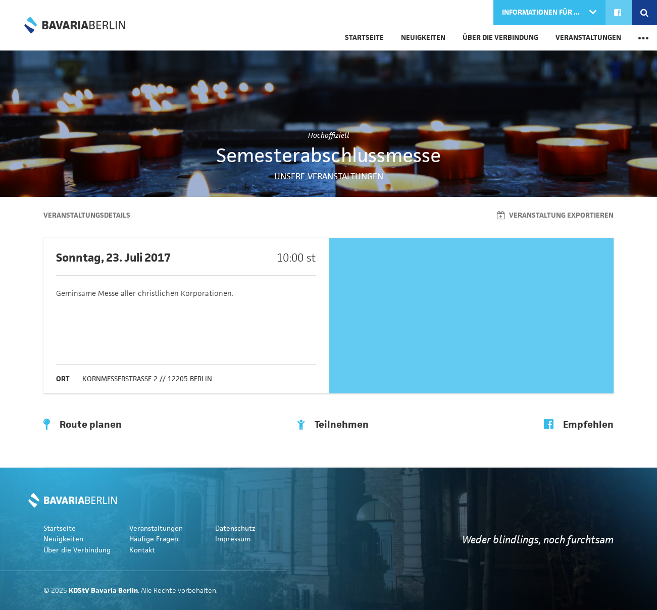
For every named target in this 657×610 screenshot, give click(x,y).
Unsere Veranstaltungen (328, 176)
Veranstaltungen (588, 37)
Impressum (232, 539)
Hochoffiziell (328, 135)
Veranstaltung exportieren (555, 215)
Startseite (364, 37)
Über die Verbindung (500, 37)
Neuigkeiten (423, 37)
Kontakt (142, 550)
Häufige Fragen (153, 539)
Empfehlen (579, 425)
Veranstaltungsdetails (86, 215)
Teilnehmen (333, 425)
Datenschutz (235, 528)
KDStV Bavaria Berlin (74, 25)
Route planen (82, 425)
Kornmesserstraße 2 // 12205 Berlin (147, 379)
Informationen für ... (541, 12)
